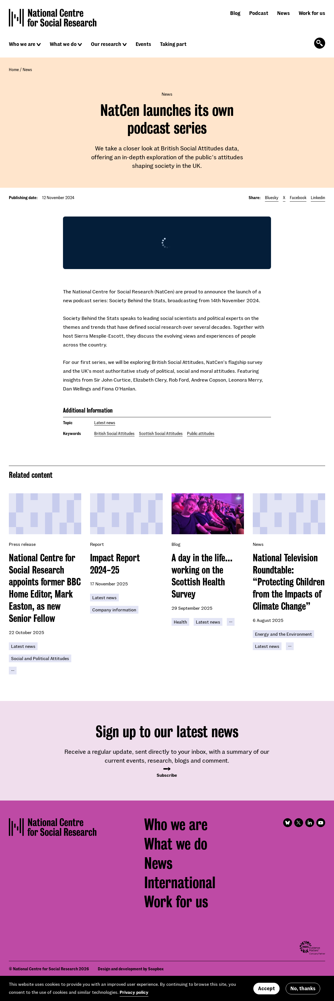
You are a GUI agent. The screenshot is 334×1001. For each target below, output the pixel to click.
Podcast (258, 13)
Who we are (22, 44)
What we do (63, 44)
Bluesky (271, 197)
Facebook (298, 197)
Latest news (104, 422)
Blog (235, 13)
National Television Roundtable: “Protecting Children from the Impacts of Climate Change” (289, 582)
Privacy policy (134, 992)
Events (143, 44)
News (283, 13)
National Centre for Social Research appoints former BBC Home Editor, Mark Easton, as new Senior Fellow (45, 588)
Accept (266, 988)
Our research (106, 44)
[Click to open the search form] (319, 43)
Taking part (173, 44)
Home (14, 69)
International (179, 883)
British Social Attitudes (114, 433)
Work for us (312, 13)
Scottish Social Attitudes (161, 433)
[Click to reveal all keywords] (13, 670)
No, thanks (302, 988)
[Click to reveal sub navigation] (38, 44)
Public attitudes (200, 433)
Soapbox (156, 968)
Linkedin (318, 197)
